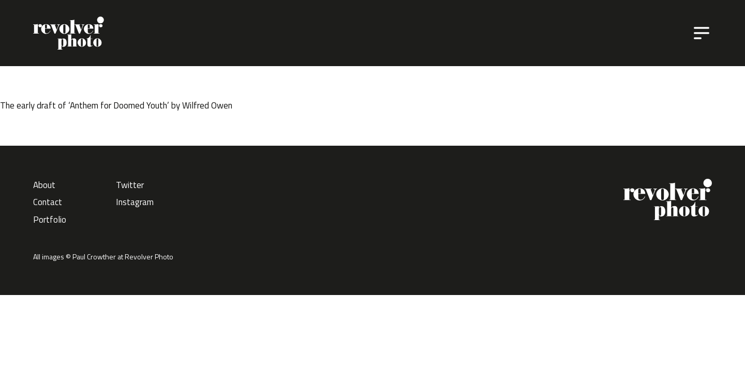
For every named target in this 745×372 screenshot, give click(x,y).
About (44, 185)
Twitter (130, 185)
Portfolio (49, 219)
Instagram (135, 202)
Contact (47, 202)
